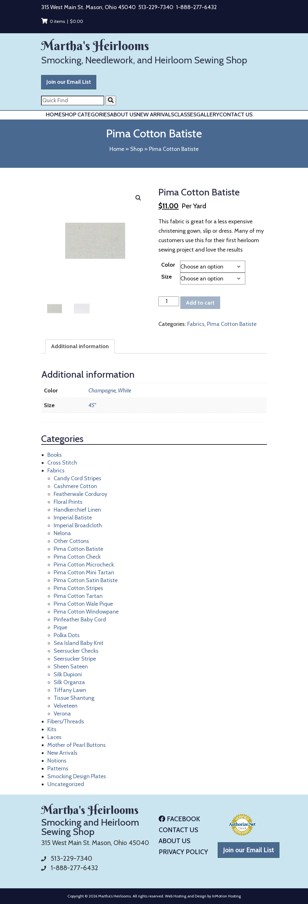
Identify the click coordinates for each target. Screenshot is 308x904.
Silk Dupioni (68, 674)
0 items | (62, 21)
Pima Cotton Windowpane (86, 611)
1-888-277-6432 (196, 7)
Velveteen (65, 705)
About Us (123, 114)
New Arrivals (155, 114)
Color (168, 264)
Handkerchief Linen (77, 509)
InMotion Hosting (226, 896)
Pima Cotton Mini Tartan (84, 572)
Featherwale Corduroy (80, 494)
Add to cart (200, 302)
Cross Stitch (62, 462)
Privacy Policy (183, 852)
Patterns (57, 768)
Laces (54, 737)
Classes (185, 114)
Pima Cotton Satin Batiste (86, 580)
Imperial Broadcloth (78, 525)
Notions (56, 760)
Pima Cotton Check (77, 556)
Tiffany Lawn (70, 690)
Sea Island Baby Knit (79, 643)
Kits (51, 729)
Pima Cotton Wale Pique (83, 603)
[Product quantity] (168, 301)
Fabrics (195, 324)
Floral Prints (68, 501)
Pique (60, 627)
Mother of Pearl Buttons (76, 745)
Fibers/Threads (65, 721)
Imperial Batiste (73, 517)
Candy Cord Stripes (77, 478)
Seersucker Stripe (75, 658)
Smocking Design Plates (76, 776)
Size (166, 276)
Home (54, 114)
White (124, 390)
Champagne (102, 390)
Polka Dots (67, 635)
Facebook (179, 819)
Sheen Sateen (71, 666)
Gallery (207, 114)
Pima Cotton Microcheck (84, 564)
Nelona (62, 533)
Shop (136, 149)
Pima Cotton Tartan (78, 596)
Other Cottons (71, 541)
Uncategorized (65, 784)
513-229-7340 (155, 7)
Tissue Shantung (74, 697)
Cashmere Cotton (75, 486)
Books (54, 454)
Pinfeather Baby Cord (80, 619)
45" (92, 405)
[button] (138, 198)
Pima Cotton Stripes (78, 588)
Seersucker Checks (76, 650)
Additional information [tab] (80, 346)
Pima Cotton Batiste (232, 324)
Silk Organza (69, 682)
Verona (62, 713)
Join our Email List (68, 81)
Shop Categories (86, 114)
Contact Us (235, 114)
